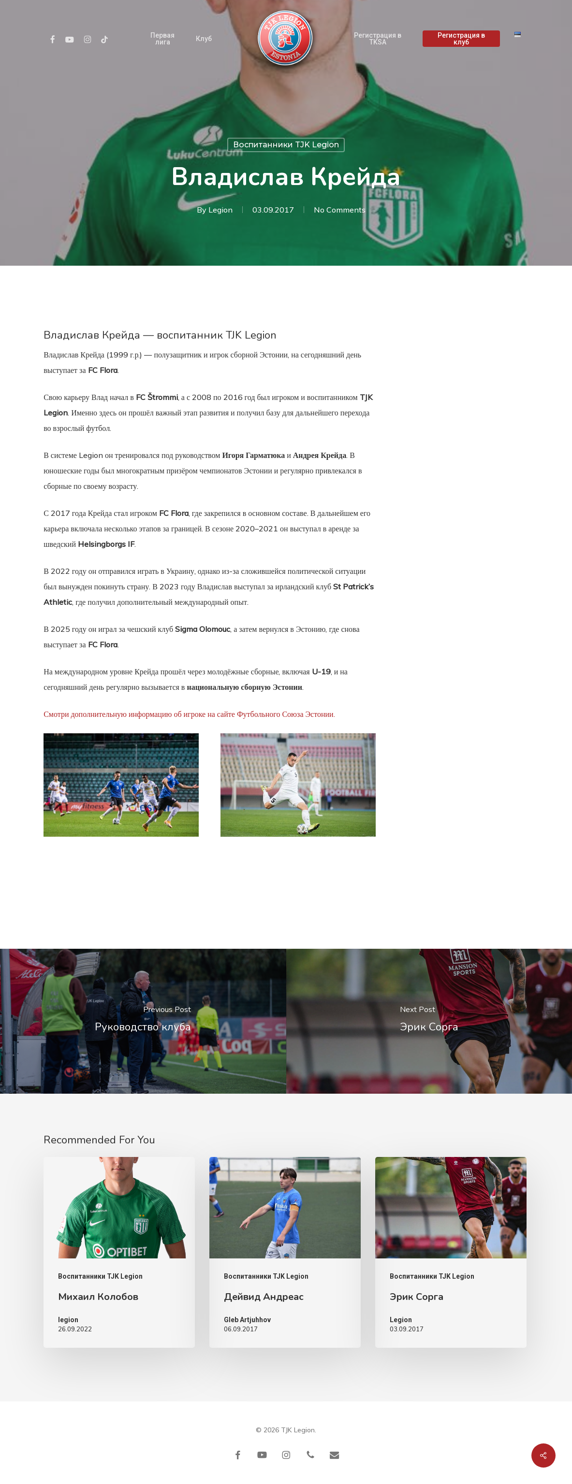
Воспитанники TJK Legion (286, 144)
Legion (220, 209)
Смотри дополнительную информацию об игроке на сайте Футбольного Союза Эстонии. (189, 714)
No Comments (340, 209)
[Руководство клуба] (143, 1021)
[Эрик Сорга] (429, 1021)
